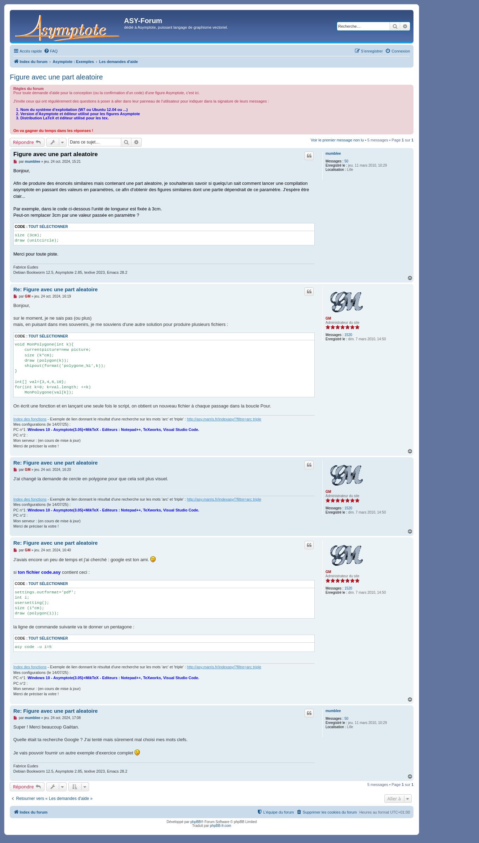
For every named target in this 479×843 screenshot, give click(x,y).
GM (328, 318)
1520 (348, 335)
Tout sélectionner (48, 227)
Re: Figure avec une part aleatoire (55, 289)
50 (346, 161)
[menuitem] (51, 51)
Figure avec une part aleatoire (56, 77)
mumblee (333, 153)
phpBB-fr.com (220, 826)
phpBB (195, 822)
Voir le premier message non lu (337, 140)
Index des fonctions (30, 419)
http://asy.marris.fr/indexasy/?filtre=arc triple (224, 419)
